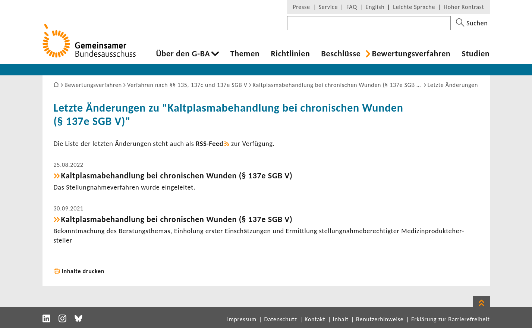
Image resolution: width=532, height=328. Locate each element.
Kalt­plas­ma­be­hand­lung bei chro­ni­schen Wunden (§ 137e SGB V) (177, 176)
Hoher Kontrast (464, 6)
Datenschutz (280, 319)
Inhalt (341, 319)
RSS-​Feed (209, 144)
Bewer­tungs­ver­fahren (411, 54)
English (375, 6)
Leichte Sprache (414, 6)
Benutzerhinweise (379, 319)
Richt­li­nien (290, 54)
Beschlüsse (341, 54)
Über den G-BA (183, 54)
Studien (476, 54)
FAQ (351, 6)
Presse (301, 6)
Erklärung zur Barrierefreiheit (450, 319)
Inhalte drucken (83, 271)
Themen (245, 54)
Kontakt (315, 319)
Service (328, 6)
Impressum (241, 319)
